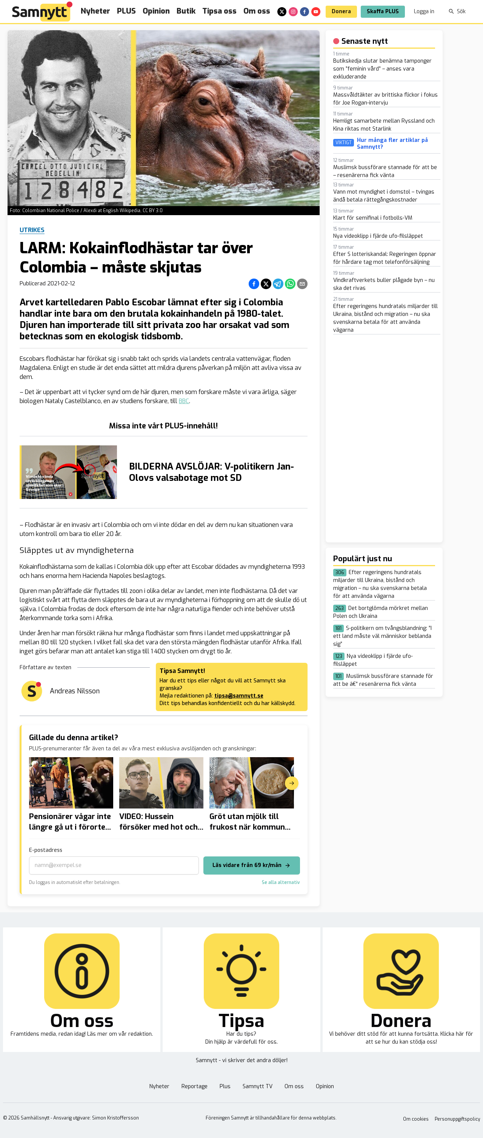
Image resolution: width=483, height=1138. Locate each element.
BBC (184, 401)
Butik (186, 11)
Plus (225, 1086)
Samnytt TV (257, 1086)
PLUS (126, 11)
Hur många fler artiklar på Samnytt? (392, 143)
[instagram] (293, 11)
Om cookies (416, 1119)
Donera (341, 11)
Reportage (195, 1086)
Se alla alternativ (281, 882)
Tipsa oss (219, 11)
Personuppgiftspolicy (457, 1119)
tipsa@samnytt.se (238, 695)
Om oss (256, 11)
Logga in (424, 11)
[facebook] (304, 11)
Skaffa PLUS (383, 11)
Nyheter (95, 11)
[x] (281, 11)
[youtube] (315, 11)
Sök (457, 11)
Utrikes (32, 230)
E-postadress (45, 850)
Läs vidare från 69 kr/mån (251, 865)
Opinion (156, 11)
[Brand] (42, 12)
